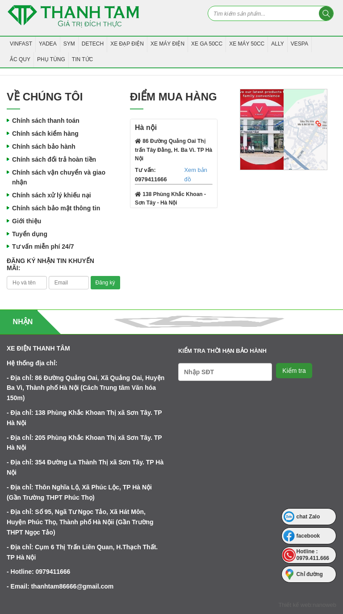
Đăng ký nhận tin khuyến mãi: (50, 264)
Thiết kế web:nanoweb (307, 604)
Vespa (299, 44)
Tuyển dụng (29, 234)
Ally (277, 44)
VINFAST (21, 44)
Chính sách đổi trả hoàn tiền (54, 159)
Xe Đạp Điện (127, 44)
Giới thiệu (26, 221)
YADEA (48, 44)
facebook (308, 536)
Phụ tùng (51, 59)
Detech (93, 44)
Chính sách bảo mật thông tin (56, 208)
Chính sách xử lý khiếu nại (51, 195)
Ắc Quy (20, 59)
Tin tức (82, 59)
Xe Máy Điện (167, 44)
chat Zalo (308, 517)
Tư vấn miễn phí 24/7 (43, 246)
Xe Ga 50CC (206, 44)
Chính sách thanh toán (45, 120)
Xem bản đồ (195, 175)
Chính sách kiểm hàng (45, 133)
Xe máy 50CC (246, 44)
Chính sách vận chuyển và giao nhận (58, 177)
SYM (69, 44)
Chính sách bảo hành (43, 146)
